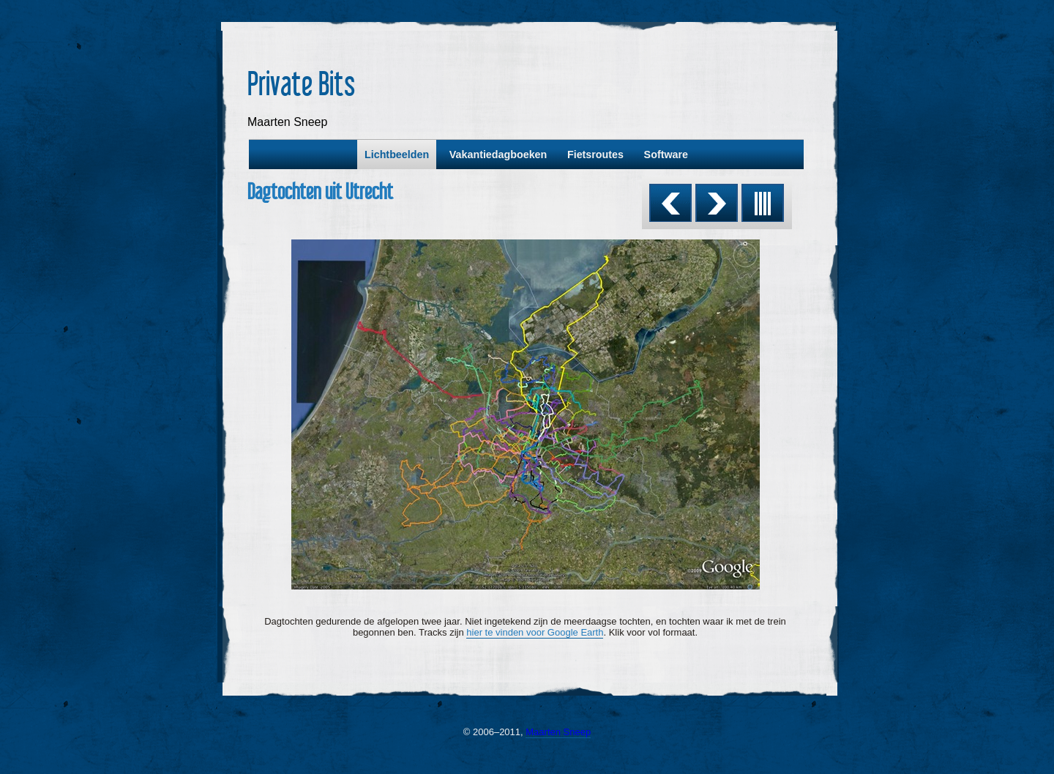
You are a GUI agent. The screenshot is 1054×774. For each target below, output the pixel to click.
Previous (670, 203)
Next (716, 203)
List (762, 203)
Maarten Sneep (558, 731)
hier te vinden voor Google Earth (534, 632)
